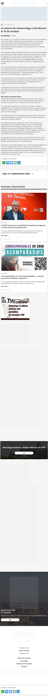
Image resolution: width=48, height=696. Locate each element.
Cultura (13, 36)
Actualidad (5, 35)
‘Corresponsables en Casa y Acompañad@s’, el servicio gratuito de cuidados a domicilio (22, 277)
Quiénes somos (24, 648)
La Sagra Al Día (24, 653)
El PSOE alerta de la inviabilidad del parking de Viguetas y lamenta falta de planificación (23, 226)
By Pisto (24, 666)
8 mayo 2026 (7, 239)
